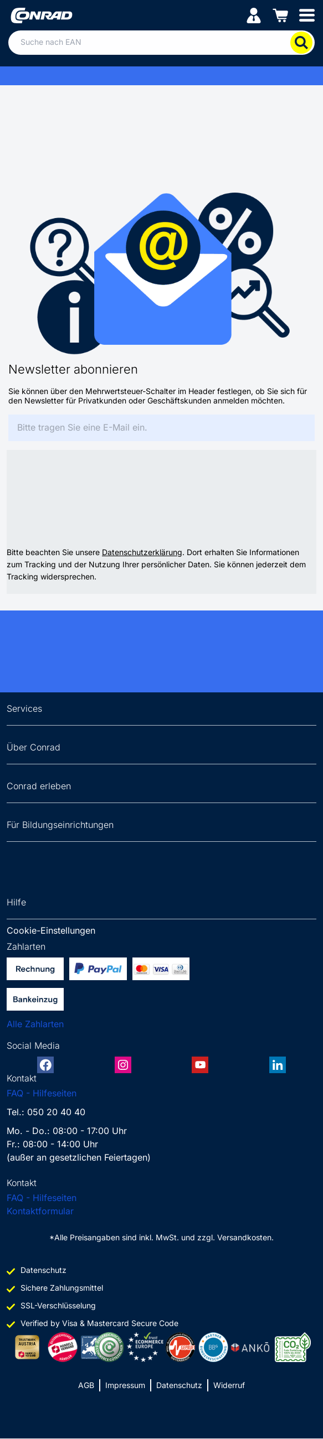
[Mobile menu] (307, 14)
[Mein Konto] (254, 14)
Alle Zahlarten (35, 1023)
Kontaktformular (40, 1211)
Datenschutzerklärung (142, 552)
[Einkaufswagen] (280, 14)
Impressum (125, 1385)
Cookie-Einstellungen (51, 930)
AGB (86, 1385)
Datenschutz (179, 1385)
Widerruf (229, 1385)
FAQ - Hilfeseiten (41, 1093)
